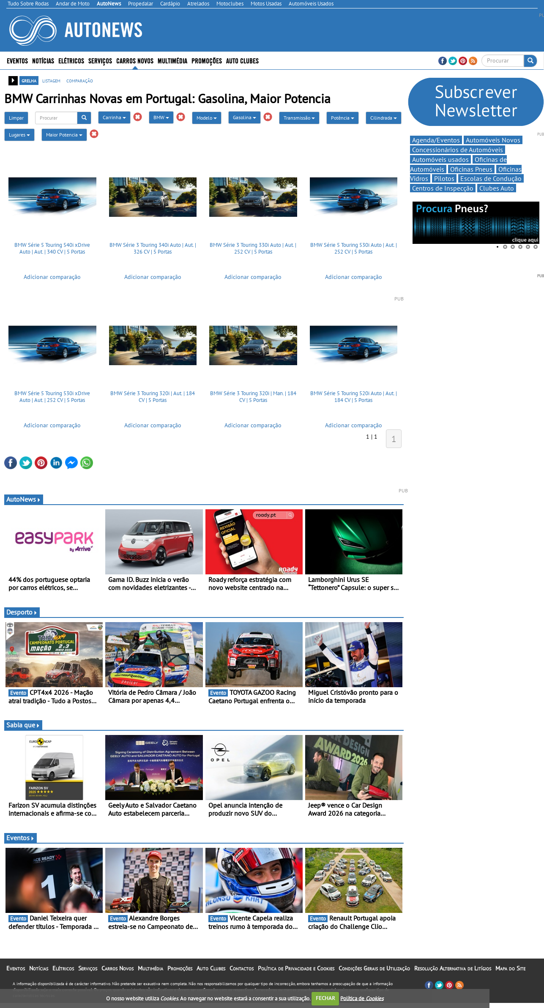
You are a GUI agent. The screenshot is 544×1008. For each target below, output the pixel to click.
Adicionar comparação (52, 277)
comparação (79, 80)
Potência (342, 118)
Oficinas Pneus (471, 169)
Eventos (17, 60)
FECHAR (325, 998)
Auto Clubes (242, 60)
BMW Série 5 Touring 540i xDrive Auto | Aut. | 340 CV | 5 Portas (52, 248)
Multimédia (172, 60)
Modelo (207, 118)
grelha (29, 80)
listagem (51, 80)
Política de (361, 998)
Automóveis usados (440, 159)
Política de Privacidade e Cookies (296, 968)
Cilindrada (383, 118)
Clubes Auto (496, 188)
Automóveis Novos (493, 140)
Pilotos (444, 178)
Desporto (22, 612)
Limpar (16, 118)
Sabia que (23, 725)
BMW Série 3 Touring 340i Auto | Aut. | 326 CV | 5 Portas (152, 248)
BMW (161, 117)
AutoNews (23, 499)
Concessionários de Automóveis (457, 149)
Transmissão (299, 118)
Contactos (242, 968)
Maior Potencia (64, 134)
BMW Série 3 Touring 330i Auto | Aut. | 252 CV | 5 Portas (253, 248)
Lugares (19, 134)
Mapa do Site (510, 968)
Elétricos (71, 60)
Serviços (100, 60)
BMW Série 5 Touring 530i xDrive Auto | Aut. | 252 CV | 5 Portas (52, 397)
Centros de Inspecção (442, 188)
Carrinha (114, 117)
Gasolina (244, 117)
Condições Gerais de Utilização (374, 968)
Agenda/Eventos (436, 140)
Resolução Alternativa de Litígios (452, 968)
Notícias (43, 60)
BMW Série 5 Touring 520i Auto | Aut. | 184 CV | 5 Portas (353, 397)
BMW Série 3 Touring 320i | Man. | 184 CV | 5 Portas (253, 397)
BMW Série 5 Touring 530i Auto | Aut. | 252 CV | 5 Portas (353, 248)
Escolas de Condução (491, 178)
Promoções (206, 60)
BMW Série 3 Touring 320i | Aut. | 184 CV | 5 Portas (152, 397)
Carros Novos (134, 60)
